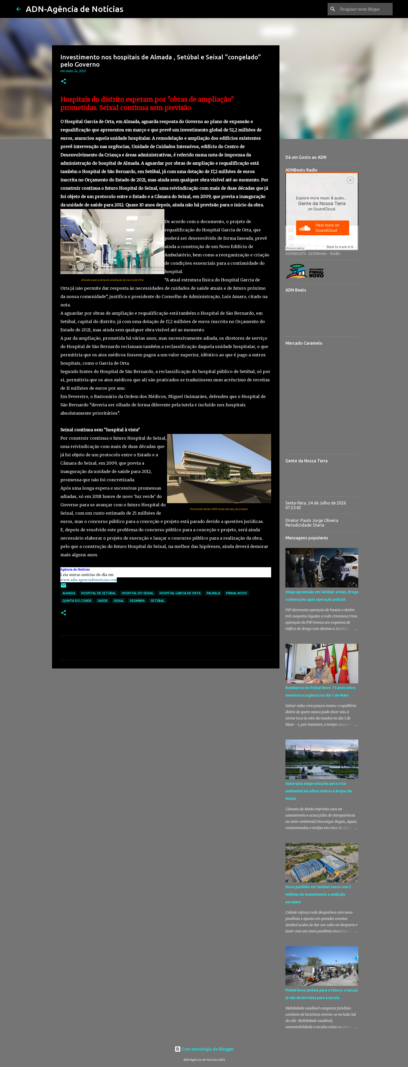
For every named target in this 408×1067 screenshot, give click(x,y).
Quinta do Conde (77, 600)
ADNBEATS (295, 253)
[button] (63, 81)
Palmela (213, 593)
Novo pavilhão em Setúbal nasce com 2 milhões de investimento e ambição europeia (318, 894)
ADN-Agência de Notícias (74, 9)
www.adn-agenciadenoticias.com (88, 579)
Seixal (119, 600)
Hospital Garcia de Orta (180, 593)
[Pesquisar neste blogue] (365, 9)
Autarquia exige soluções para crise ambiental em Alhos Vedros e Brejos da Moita (318, 791)
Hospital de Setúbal (98, 593)
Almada (68, 593)
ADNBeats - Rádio (324, 253)
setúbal (157, 600)
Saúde (103, 600)
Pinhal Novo (236, 593)
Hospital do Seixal (138, 593)
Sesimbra (137, 600)
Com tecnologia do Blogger (204, 1049)
